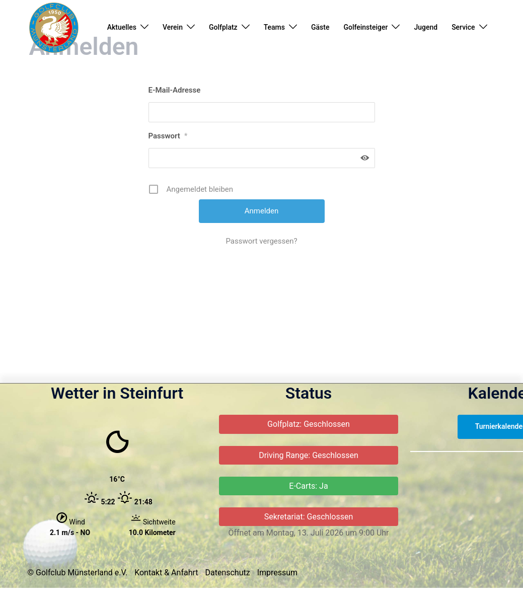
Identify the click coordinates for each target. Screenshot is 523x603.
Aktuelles (121, 27)
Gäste (320, 27)
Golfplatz (223, 27)
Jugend (425, 27)
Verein (173, 27)
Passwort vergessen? (261, 304)
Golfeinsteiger (365, 27)
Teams (274, 27)
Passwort (168, 198)
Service (463, 27)
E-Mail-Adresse (174, 153)
